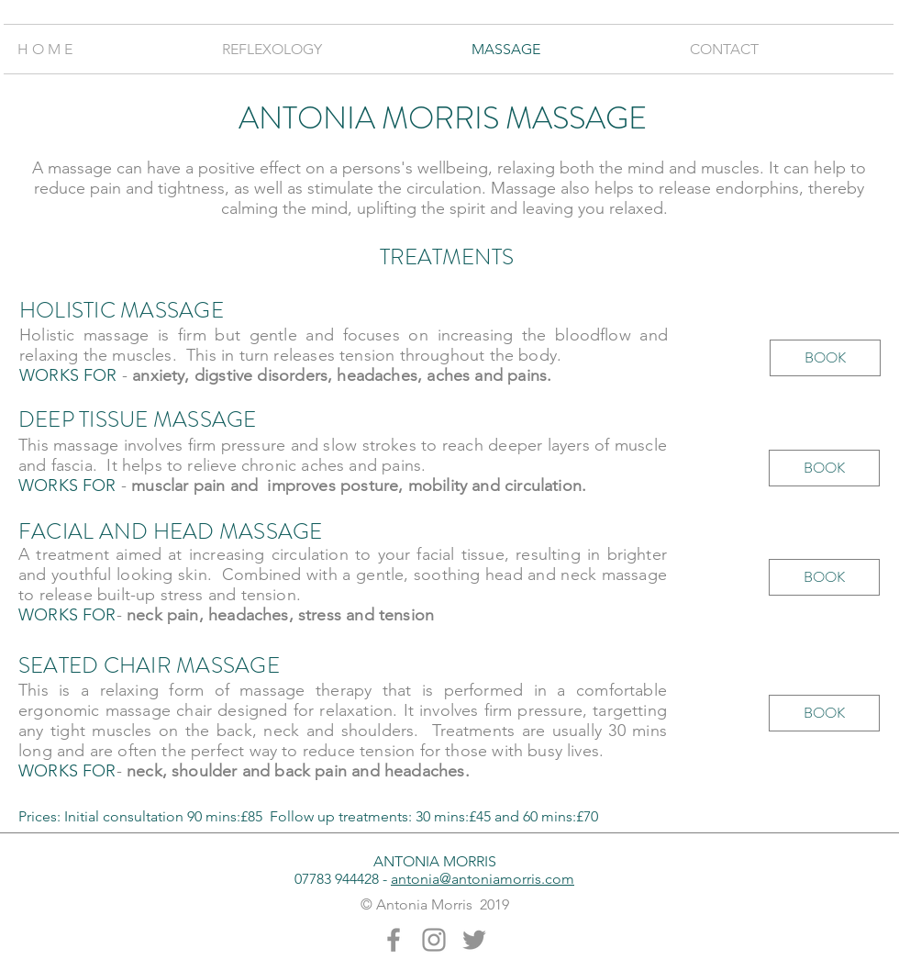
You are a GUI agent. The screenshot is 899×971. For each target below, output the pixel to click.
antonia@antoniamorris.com (482, 878)
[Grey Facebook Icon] (393, 939)
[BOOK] (825, 358)
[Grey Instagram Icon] (434, 939)
